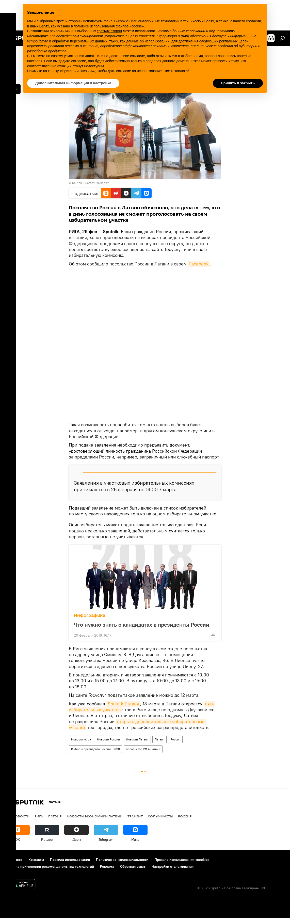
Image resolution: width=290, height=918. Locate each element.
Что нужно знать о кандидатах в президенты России (141, 624)
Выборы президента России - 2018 (95, 749)
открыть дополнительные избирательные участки (137, 724)
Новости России (108, 739)
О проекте (13, 859)
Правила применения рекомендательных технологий (49, 866)
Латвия (159, 739)
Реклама (107, 866)
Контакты (36, 859)
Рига (39, 816)
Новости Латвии (137, 739)
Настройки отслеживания (173, 866)
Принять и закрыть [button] (238, 83)
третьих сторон (109, 31)
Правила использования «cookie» (182, 859)
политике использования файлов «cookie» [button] (109, 26)
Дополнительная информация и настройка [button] (73, 83)
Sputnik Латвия (123, 704)
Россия (175, 739)
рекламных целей (233, 41)
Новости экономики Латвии (94, 816)
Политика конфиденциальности (122, 859)
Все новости (17, 816)
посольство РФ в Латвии (143, 749)
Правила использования (70, 859)
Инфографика (89, 615)
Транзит (135, 816)
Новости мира (81, 739)
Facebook (198, 264)
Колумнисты (160, 816)
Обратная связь (133, 866)
